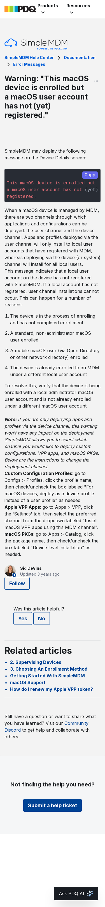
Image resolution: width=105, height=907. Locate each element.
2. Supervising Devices (35, 662)
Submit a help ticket (52, 805)
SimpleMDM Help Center (29, 57)
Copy (90, 175)
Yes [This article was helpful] (22, 618)
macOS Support (28, 682)
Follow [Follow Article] (17, 583)
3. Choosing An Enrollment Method (48, 669)
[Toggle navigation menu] (97, 7)
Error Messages (29, 64)
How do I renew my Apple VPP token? (51, 689)
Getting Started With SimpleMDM (47, 675)
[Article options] (96, 80)
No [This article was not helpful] (41, 618)
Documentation (79, 57)
